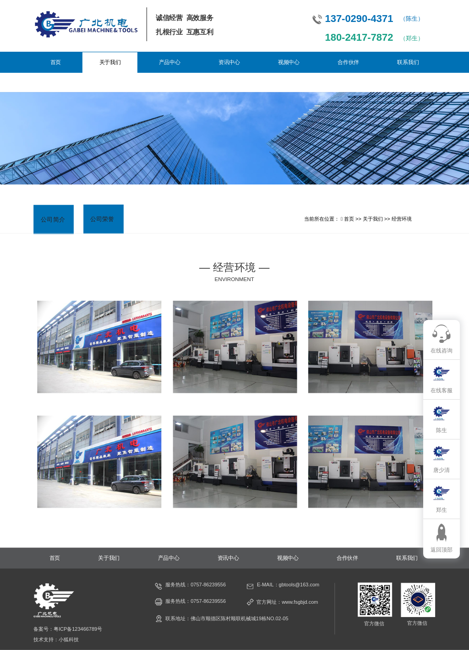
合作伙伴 (348, 62)
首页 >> (353, 219)
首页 (55, 62)
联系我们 (408, 62)
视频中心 (289, 62)
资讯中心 (229, 62)
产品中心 (169, 62)
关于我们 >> (377, 219)
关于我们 (110, 62)
